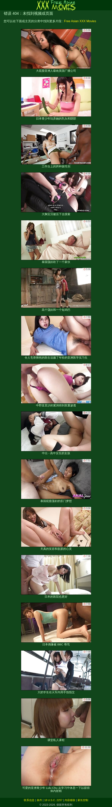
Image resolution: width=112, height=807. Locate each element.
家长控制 (83, 800)
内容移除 (70, 800)
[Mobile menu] (3, 5)
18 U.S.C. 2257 (53, 800)
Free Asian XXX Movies (80, 21)
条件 (39, 800)
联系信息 (29, 800)
